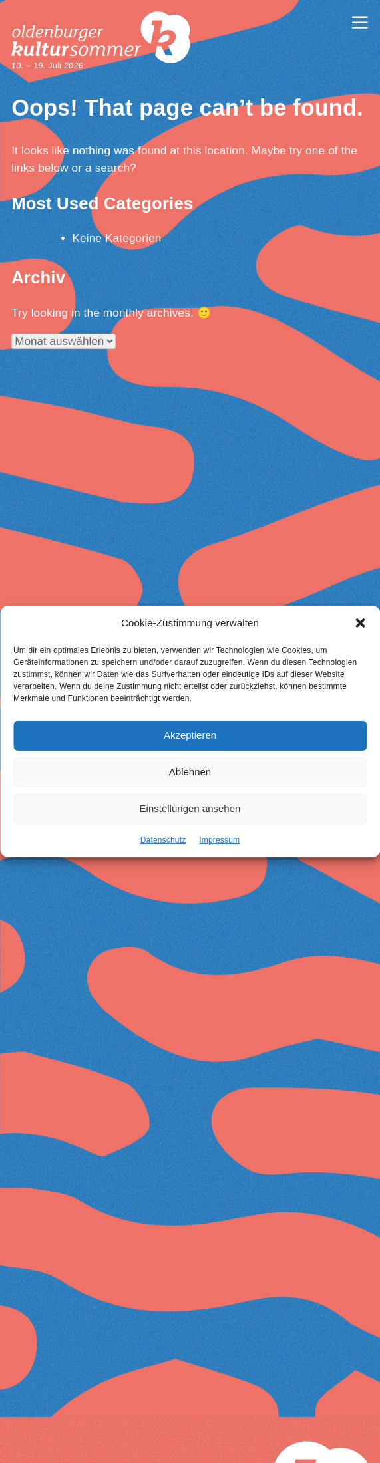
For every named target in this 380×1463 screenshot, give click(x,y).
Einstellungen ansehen (190, 809)
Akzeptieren (190, 735)
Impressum (219, 840)
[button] (360, 623)
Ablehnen (190, 772)
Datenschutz (163, 840)
